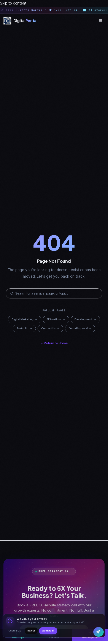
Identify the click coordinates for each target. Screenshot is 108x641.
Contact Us (50, 328)
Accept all (48, 630)
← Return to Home (54, 343)
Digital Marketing (24, 319)
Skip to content (13, 3)
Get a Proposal (80, 328)
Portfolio (24, 328)
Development (85, 319)
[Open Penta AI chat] (98, 632)
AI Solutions (55, 319)
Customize (14, 630)
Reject (31, 630)
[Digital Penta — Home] (20, 20)
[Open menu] (101, 20)
